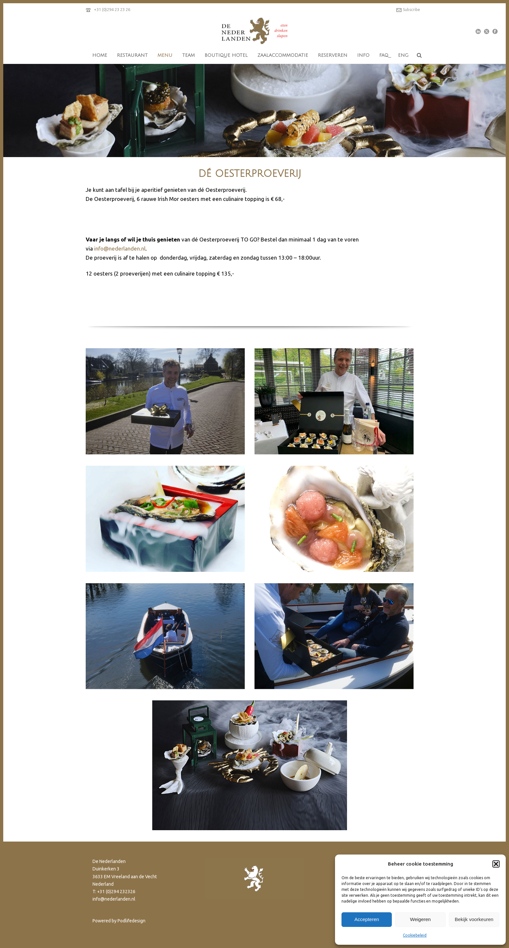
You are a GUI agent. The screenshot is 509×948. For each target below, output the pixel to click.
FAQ (383, 55)
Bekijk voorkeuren (474, 919)
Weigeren (420, 919)
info (363, 55)
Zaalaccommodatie (282, 55)
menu (164, 55)
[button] (496, 864)
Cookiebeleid (415, 935)
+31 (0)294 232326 (116, 891)
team (188, 55)
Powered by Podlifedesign (119, 920)
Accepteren (366, 919)
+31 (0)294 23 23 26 (112, 9)
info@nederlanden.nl (119, 248)
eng (403, 55)
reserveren (332, 55)
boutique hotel (226, 55)
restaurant (132, 55)
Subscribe (408, 9)
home (99, 55)
